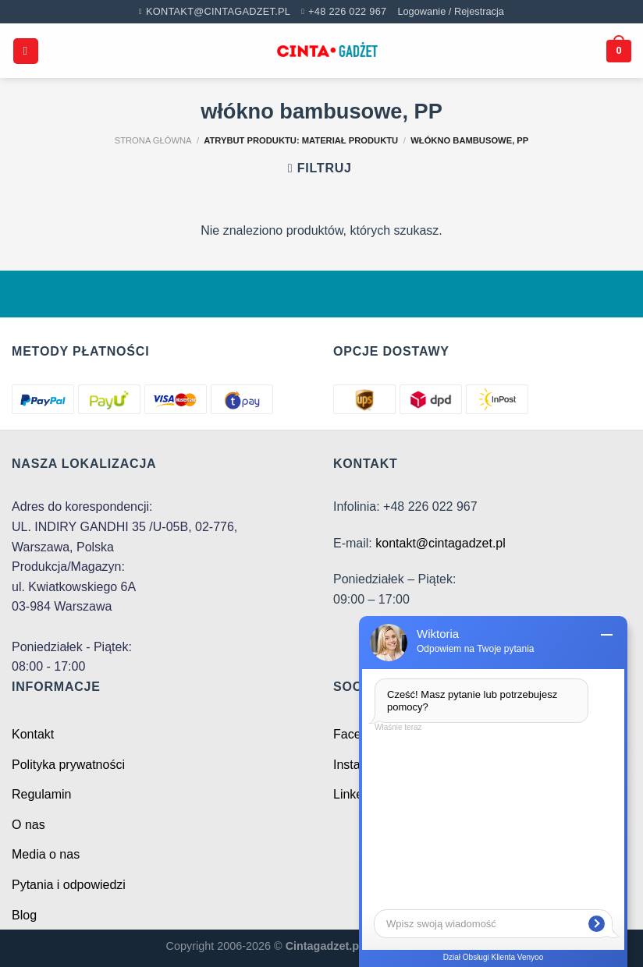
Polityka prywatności (68, 764)
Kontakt (33, 734)
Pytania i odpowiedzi (69, 884)
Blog (24, 915)
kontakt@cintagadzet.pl (440, 543)
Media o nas (46, 854)
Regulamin (41, 794)
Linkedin (356, 794)
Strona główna (153, 140)
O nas (28, 824)
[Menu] (25, 51)
